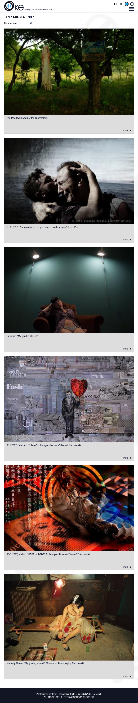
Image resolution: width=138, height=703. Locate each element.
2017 (30, 17)
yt (126, 4)
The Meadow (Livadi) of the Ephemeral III (27, 118)
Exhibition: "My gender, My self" (22, 336)
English (115, 4)
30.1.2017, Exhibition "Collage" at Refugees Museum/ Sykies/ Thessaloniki (44, 445)
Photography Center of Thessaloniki (38, 10)
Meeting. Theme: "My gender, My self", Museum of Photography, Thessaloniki (45, 663)
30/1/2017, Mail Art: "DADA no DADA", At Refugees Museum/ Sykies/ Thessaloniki (48, 554)
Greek (120, 4)
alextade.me (88, 696)
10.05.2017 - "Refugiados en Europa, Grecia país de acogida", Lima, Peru (43, 227)
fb (132, 4)
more (125, 130)
